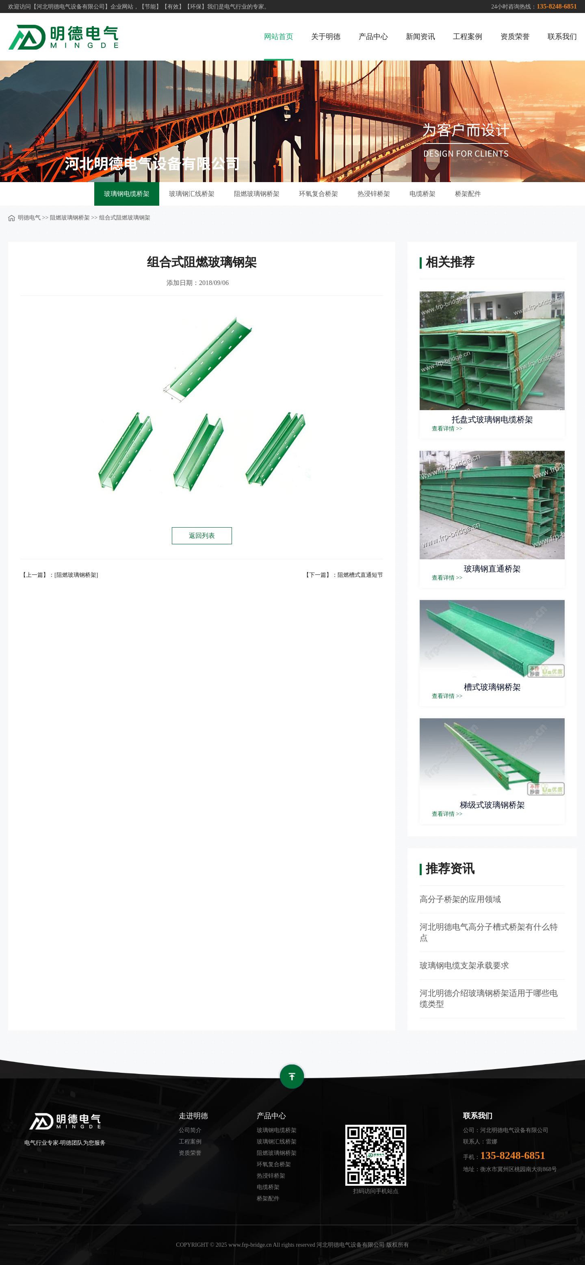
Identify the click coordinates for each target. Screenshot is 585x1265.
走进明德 (193, 1116)
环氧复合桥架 (318, 193)
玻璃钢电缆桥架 (127, 193)
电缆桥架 (423, 193)
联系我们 (562, 37)
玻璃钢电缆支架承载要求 (464, 965)
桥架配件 (468, 193)
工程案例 (467, 37)
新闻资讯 (420, 37)
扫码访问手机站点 (376, 1191)
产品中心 (373, 37)
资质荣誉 (515, 37)
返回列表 (202, 535)
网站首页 (278, 37)
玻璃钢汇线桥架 (191, 193)
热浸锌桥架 (374, 193)
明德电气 (29, 218)
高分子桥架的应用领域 (460, 899)
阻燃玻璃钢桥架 (257, 193)
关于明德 (325, 37)
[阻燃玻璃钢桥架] (76, 575)
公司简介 (190, 1130)
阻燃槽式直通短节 (360, 575)
